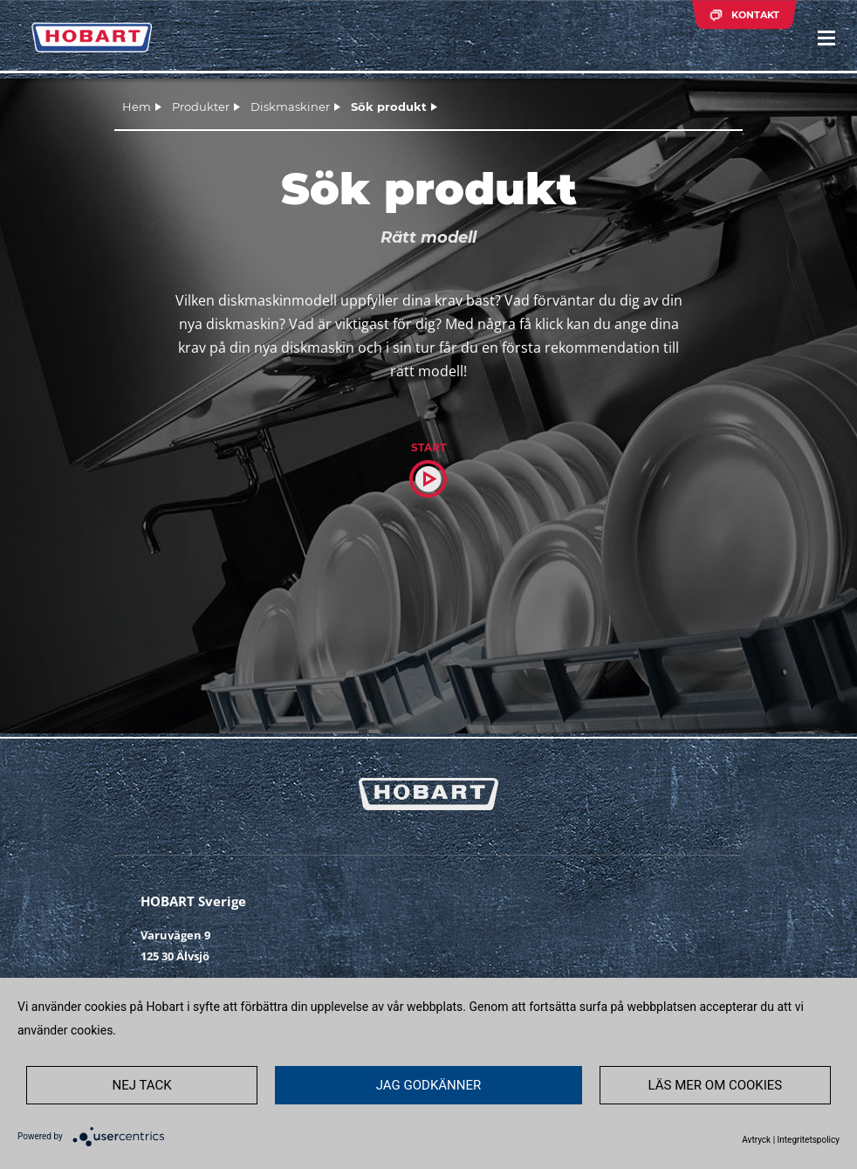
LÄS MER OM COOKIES (715, 1085)
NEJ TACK (141, 1085)
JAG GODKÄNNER (429, 1085)
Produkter (201, 106)
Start (428, 447)
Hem (136, 106)
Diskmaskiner (290, 106)
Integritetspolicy (809, 1140)
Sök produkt (389, 106)
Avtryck (756, 1140)
